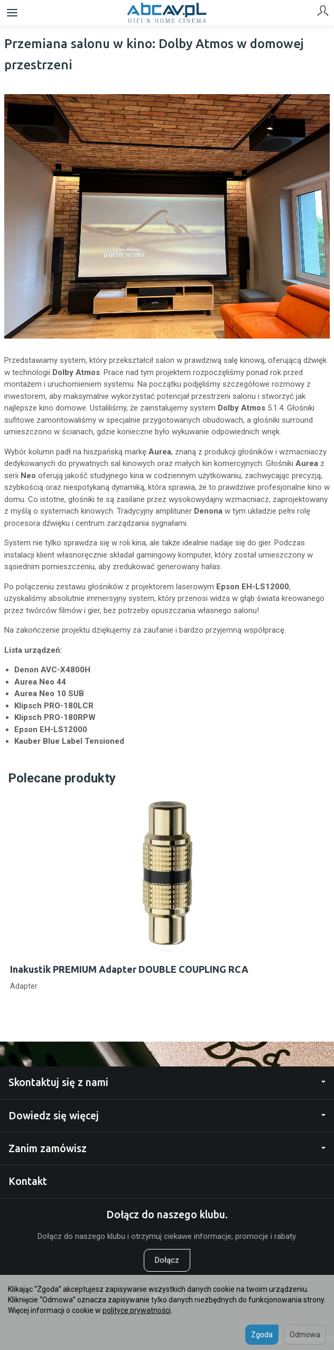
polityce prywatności (137, 1310)
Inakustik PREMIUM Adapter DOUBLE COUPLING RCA (129, 969)
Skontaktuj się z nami (167, 1082)
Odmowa (305, 1334)
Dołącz (167, 1260)
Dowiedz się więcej (167, 1115)
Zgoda (262, 1334)
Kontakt (27, 1181)
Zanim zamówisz (167, 1148)
